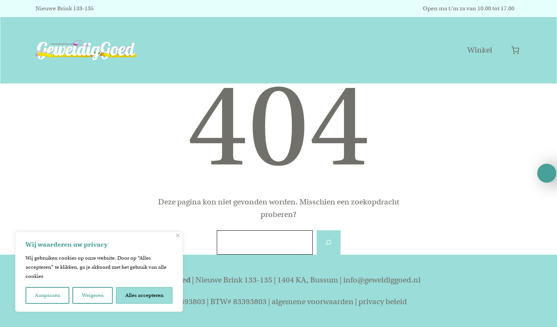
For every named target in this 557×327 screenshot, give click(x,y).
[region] (99, 272)
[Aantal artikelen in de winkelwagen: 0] (515, 50)
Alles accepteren (144, 295)
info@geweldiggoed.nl (382, 280)
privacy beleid (383, 301)
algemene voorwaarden (313, 301)
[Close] (177, 235)
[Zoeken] (328, 242)
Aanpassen (47, 295)
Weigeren (93, 295)
